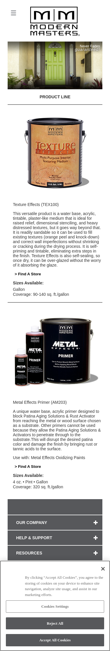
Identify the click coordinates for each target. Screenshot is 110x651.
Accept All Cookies (55, 640)
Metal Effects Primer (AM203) (40, 402)
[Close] (103, 568)
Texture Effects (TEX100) (36, 204)
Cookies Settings (55, 606)
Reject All (55, 623)
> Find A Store (28, 274)
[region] (55, 606)
